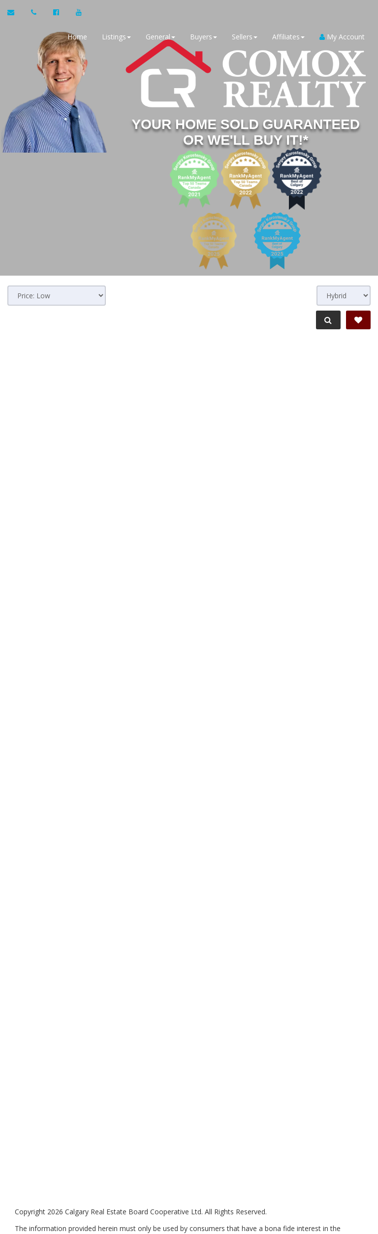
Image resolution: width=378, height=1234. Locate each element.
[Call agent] (35, 12)
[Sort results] (56, 295)
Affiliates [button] (287, 36)
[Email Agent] (15, 12)
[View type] (343, 295)
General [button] (159, 36)
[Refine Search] (327, 320)
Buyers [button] (202, 36)
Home (76, 36)
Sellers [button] (243, 36)
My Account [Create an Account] (340, 36)
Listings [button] (114, 36)
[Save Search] (358, 320)
